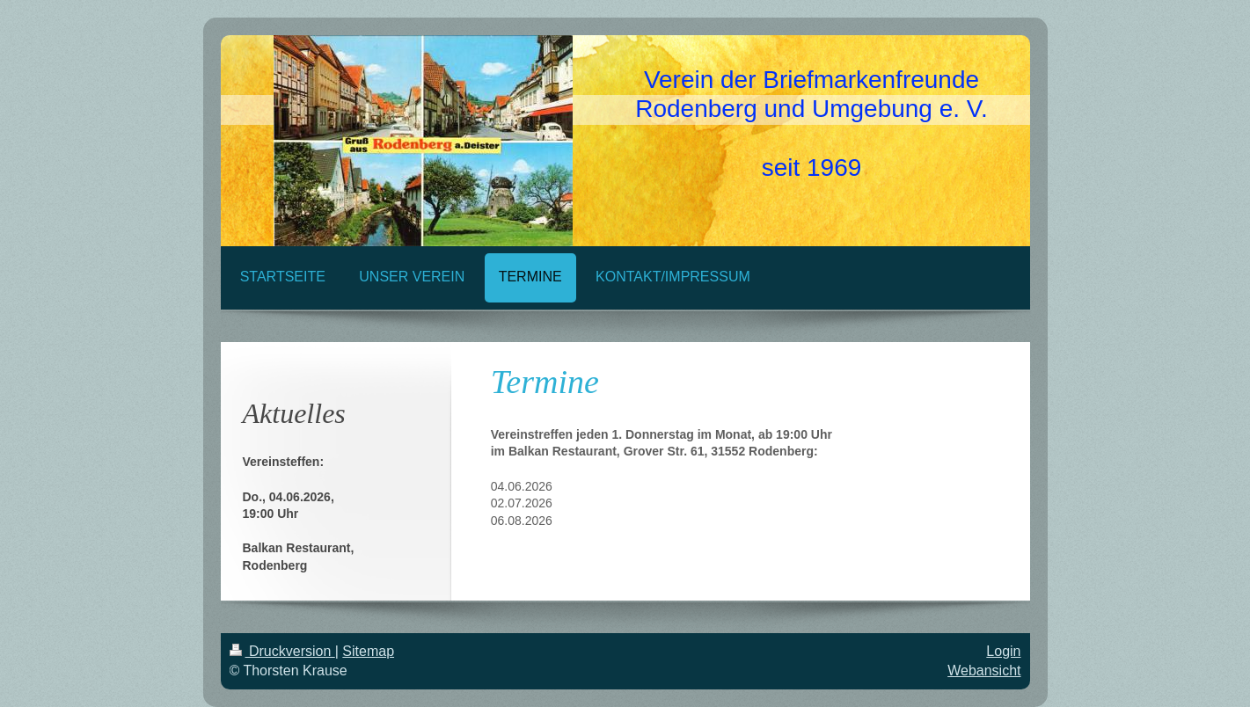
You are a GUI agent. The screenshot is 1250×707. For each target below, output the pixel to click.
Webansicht (983, 670)
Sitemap (368, 651)
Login (1003, 651)
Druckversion (282, 651)
